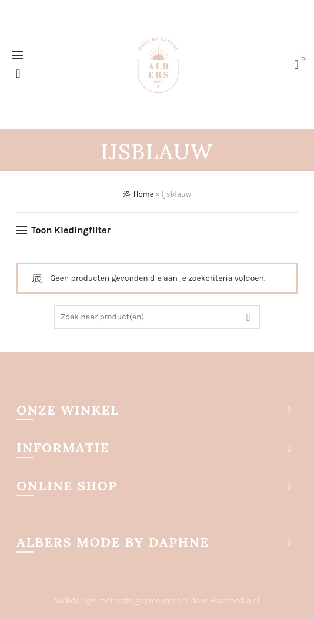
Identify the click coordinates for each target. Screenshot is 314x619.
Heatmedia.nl (235, 600)
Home (143, 194)
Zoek (248, 317)
